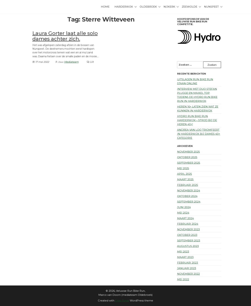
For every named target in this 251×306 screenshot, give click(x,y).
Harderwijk (124, 6)
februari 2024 (187, 223)
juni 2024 (184, 207)
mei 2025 (183, 168)
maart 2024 (185, 218)
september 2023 (188, 240)
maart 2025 (185, 179)
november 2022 (188, 273)
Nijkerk (169, 6)
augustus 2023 (188, 246)
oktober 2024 (187, 196)
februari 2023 (187, 262)
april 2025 (184, 173)
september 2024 (188, 201)
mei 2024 (183, 212)
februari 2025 (187, 185)
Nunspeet (211, 6)
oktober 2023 (187, 235)
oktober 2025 (187, 157)
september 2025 (188, 162)
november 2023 (188, 229)
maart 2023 (185, 257)
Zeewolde (189, 6)
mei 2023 (183, 251)
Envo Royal (122, 300)
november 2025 (188, 151)
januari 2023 (186, 268)
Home (105, 6)
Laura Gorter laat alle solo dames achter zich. (65, 36)
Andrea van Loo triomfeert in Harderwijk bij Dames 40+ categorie (198, 133)
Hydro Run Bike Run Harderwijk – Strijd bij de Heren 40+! (197, 120)
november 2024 (188, 190)
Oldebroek (148, 6)
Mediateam (71, 61)
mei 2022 (183, 279)
